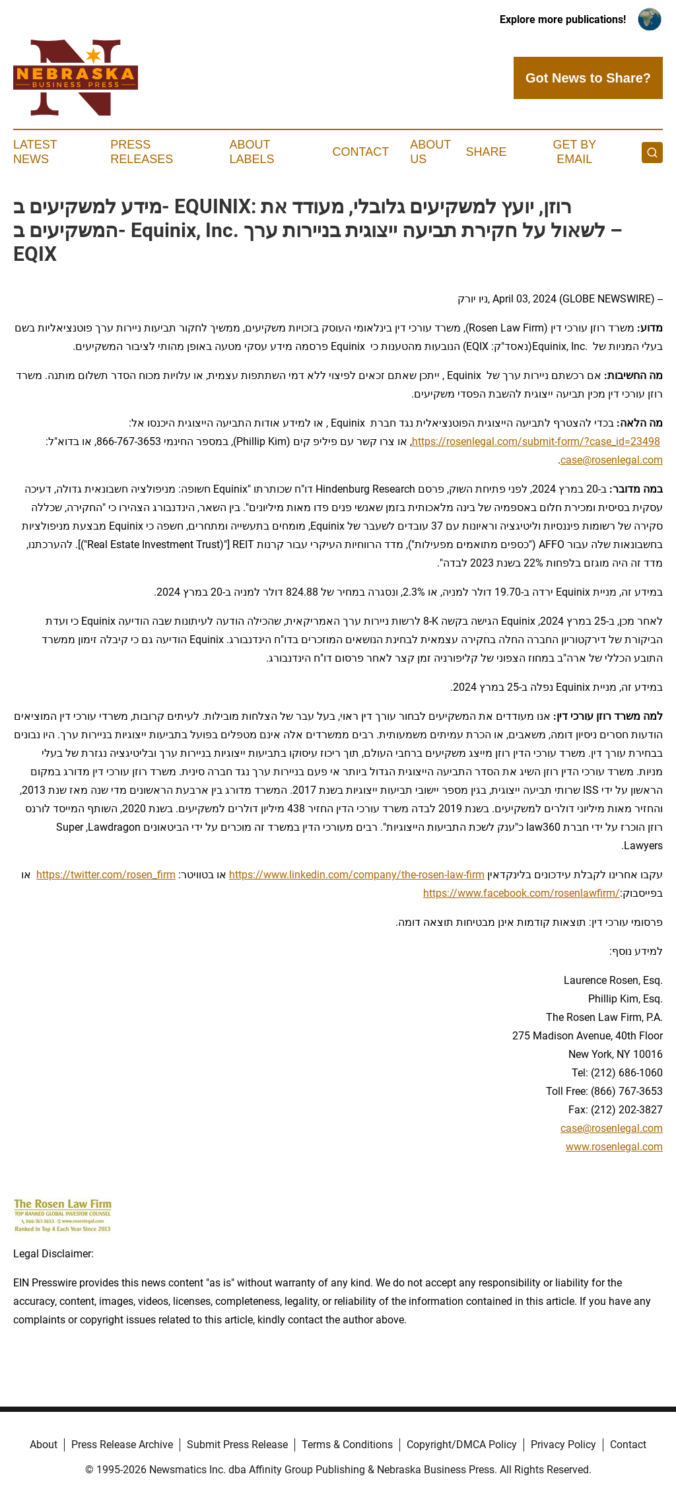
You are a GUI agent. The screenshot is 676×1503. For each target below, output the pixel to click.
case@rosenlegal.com (611, 460)
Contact (360, 151)
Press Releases (141, 152)
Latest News (35, 152)
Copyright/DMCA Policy (462, 1444)
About (43, 1444)
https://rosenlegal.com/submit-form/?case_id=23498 (536, 441)
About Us (430, 152)
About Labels (252, 152)
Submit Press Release (237, 1444)
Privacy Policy (563, 1444)
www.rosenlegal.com (614, 1146)
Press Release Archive (122, 1444)
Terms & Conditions (347, 1444)
